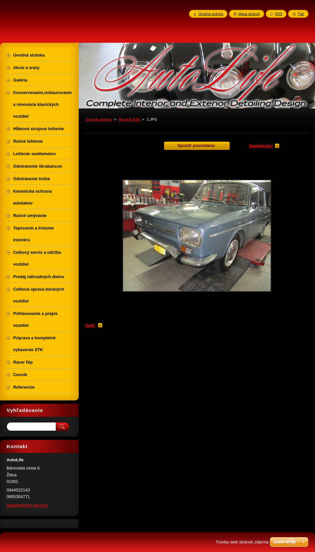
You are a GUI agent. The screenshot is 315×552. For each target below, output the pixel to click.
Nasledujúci (261, 145)
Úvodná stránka (98, 119)
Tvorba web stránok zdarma (242, 542)
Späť (90, 325)
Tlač (300, 14)
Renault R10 (130, 119)
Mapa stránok (249, 14)
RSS (278, 14)
